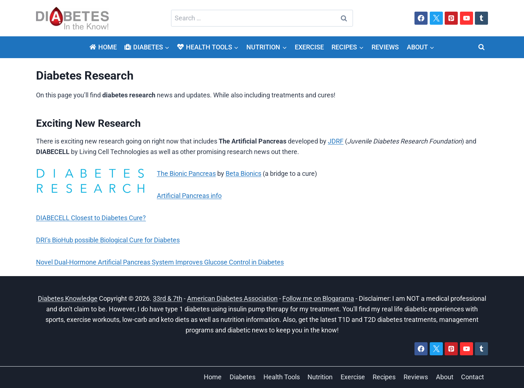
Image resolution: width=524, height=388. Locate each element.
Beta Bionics (243, 173)
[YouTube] (466, 18)
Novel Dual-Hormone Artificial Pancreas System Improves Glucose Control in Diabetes (160, 262)
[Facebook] (421, 18)
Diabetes (242, 377)
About (444, 377)
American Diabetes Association (232, 298)
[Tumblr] (481, 18)
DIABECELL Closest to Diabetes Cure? (91, 218)
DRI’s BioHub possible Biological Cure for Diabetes (108, 240)
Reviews (385, 47)
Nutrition (320, 377)
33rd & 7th (167, 298)
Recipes (384, 377)
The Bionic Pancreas (186, 173)
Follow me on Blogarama (318, 298)
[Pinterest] (451, 18)
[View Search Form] (481, 47)
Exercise (309, 47)
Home (103, 47)
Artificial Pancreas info (189, 195)
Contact (472, 377)
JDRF (336, 141)
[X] (436, 18)
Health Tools (281, 377)
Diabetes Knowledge (68, 298)
